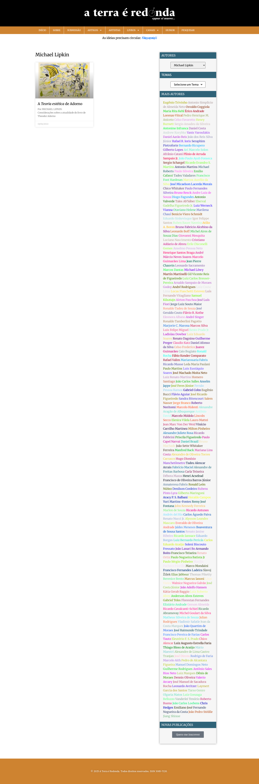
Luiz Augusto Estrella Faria (192, 643)
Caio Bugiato (187, 351)
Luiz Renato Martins (177, 377)
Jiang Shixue (171, 716)
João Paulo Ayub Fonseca (195, 158)
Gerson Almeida (198, 604)
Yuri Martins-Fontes (177, 501)
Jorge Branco (182, 403)
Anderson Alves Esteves (187, 596)
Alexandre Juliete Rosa (178, 433)
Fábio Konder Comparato (189, 355)
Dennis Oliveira (184, 677)
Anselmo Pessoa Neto (188, 248)
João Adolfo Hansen (193, 587)
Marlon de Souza (174, 510)
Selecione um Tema (188, 85)
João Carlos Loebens (186, 703)
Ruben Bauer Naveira (187, 223)
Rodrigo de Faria (201, 656)
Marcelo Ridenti (187, 407)
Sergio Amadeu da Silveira (192, 124)
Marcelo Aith (172, 660)
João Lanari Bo (185, 549)
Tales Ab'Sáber (185, 201)
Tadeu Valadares (185, 175)
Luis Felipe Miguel (175, 330)
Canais (152, 30)
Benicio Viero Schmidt (187, 214)
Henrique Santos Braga (179, 252)
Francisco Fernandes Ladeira (182, 570)
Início (42, 30)
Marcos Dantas (173, 270)
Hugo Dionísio (186, 459)
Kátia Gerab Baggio (176, 591)
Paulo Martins (172, 368)
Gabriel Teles (172, 600)
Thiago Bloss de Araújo (179, 647)
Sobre (56, 30)
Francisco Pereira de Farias (181, 634)
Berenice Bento (173, 579)
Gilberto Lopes (173, 150)
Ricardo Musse (173, 364)
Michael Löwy (194, 270)
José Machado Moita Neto (190, 373)
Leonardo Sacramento (190, 265)
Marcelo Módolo (183, 416)
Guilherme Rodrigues (178, 669)
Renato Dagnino (184, 338)
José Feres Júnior (182, 386)
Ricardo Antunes (197, 510)
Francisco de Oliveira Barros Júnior (187, 480)
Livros (133, 30)
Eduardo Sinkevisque (177, 218)
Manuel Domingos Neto (191, 664)
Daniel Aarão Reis (175, 137)
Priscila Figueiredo (188, 437)
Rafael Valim (171, 360)
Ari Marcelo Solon (196, 150)
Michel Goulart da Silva (195, 613)
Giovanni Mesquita (192, 235)
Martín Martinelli (175, 274)
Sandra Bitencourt (191, 398)
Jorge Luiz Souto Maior (186, 304)
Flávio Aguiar (180, 394)
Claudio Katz (181, 343)
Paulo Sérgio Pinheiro (178, 561)
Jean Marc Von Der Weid (179, 424)
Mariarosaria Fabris (194, 360)
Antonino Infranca (175, 128)
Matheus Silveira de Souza (181, 617)
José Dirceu (182, 656)
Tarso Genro (196, 690)
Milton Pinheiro (199, 428)
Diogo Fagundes (183, 197)
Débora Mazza (172, 476)
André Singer (195, 317)
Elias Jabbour (180, 574)
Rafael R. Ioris (181, 141)
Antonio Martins (186, 167)
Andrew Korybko (174, 132)
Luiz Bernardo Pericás (188, 540)
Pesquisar (188, 30)
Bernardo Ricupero (192, 145)
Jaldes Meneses (185, 527)
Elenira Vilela (180, 420)
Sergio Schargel (174, 162)
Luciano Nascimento (177, 240)
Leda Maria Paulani (197, 364)
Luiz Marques (186, 673)
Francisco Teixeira (183, 553)
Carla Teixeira (194, 471)
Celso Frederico (184, 347)
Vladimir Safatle (189, 622)
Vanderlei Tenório (187, 699)
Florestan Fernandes (195, 600)
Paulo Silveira (183, 171)
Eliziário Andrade (175, 604)
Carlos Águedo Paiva (197, 514)
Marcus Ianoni (194, 579)
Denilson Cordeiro (184, 489)
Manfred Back (184, 450)
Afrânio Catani (173, 154)
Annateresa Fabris (175, 484)
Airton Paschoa (186, 300)
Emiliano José (183, 707)
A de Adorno (60, 104)
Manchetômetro (174, 463)
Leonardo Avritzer (184, 686)
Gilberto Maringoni (191, 493)
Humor (170, 30)
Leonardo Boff (180, 231)
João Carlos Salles (187, 381)
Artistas (114, 30)
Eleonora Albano (174, 317)
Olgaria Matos (172, 694)
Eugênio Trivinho (175, 102)
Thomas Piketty (201, 574)
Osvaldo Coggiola (197, 107)
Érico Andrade (194, 111)
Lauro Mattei (199, 420)
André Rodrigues (184, 287)
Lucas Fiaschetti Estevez (188, 291)
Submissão (74, 30)
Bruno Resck (183, 193)
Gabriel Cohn (192, 390)
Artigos (95, 30)
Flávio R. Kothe (193, 313)
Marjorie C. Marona (176, 325)
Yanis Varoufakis (198, 132)
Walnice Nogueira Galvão (189, 583)
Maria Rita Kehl (173, 111)
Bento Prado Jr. (199, 330)
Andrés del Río (173, 514)
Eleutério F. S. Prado (185, 639)
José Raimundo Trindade (190, 630)
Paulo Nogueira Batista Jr (188, 557)
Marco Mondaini (197, 566)
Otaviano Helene (184, 210)
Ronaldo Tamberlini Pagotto (182, 321)
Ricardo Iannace (184, 536)
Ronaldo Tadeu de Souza (179, 308)
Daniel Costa (197, 128)
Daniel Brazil (189, 441)
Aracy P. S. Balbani (175, 497)
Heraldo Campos (199, 497)
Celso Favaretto (184, 120)
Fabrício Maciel (182, 467)
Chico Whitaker (173, 188)
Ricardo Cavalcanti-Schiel (180, 609)
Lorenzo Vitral (173, 115)
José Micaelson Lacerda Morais (191, 184)
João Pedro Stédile (200, 712)
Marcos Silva (199, 325)
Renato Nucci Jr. (174, 518)
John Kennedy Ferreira (190, 506)
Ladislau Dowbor (174, 334)
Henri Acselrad (193, 476)
